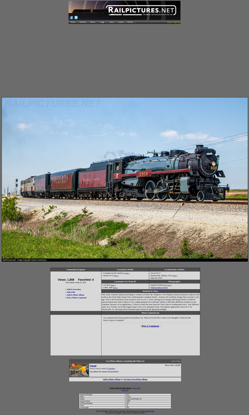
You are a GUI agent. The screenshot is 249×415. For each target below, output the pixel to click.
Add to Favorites (74, 289)
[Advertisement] (124, 60)
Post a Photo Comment (76, 297)
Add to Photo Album (75, 295)
